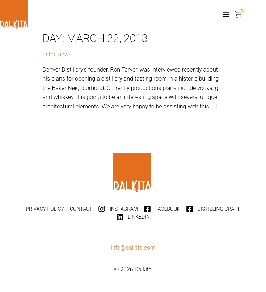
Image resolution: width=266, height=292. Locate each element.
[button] (225, 14)
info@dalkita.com (133, 247)
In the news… (59, 54)
